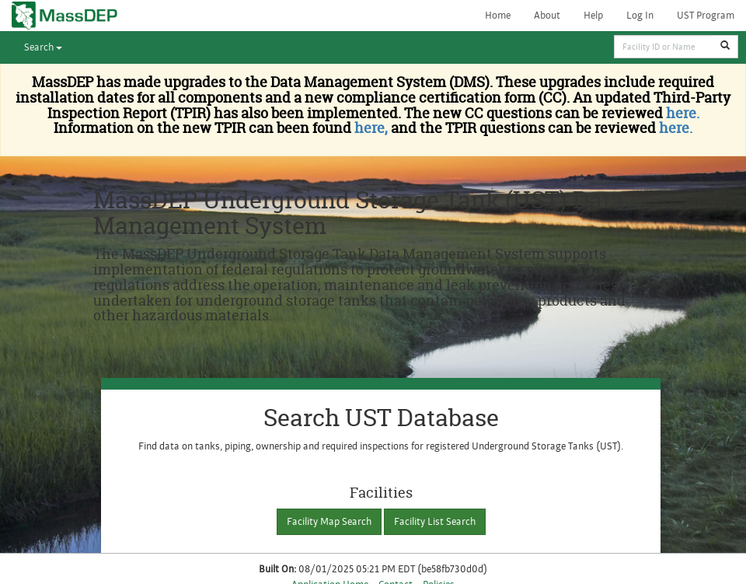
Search (43, 47)
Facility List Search (435, 522)
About (547, 15)
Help (593, 15)
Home (498, 15)
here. (682, 113)
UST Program (705, 15)
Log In (640, 15)
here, (369, 128)
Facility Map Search (329, 522)
